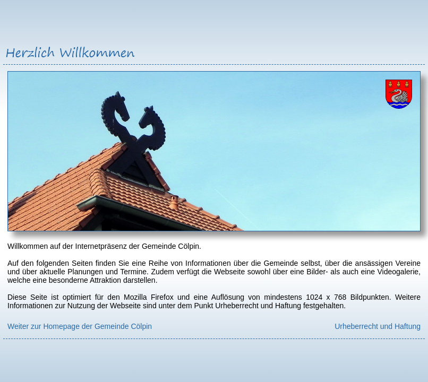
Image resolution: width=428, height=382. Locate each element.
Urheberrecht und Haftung (378, 326)
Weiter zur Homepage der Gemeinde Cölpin (79, 326)
